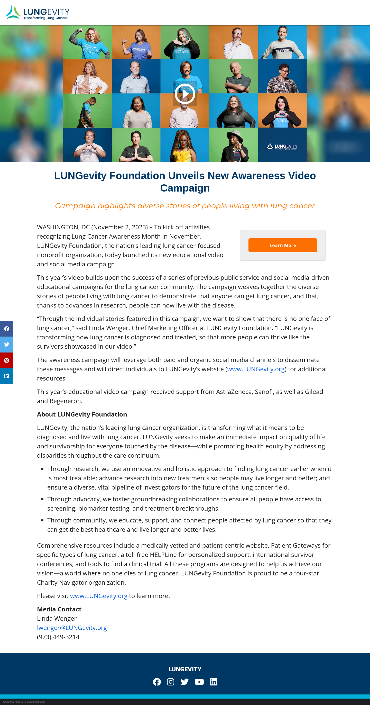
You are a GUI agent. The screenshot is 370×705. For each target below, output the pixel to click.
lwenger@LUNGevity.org (72, 627)
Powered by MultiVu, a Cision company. (23, 701)
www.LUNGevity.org (256, 369)
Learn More (283, 245)
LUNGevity (185, 669)
